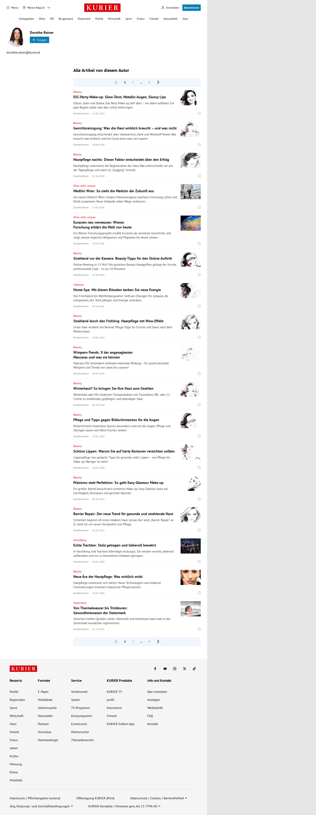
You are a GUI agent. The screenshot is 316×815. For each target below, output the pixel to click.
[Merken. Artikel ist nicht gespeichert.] (199, 113)
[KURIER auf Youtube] (165, 668)
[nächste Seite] (158, 82)
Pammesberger (48, 740)
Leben (14, 748)
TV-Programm (80, 708)
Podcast (43, 724)
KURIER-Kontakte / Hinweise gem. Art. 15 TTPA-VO (122, 806)
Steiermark (79, 602)
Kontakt (152, 724)
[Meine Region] (34, 7)
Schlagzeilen (26, 19)
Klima (14, 772)
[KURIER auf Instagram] (175, 668)
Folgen (39, 40)
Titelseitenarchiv (82, 740)
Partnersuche (80, 732)
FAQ (150, 716)
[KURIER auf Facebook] (155, 668)
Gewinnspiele (47, 708)
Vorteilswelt (79, 692)
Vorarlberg (79, 540)
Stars (185, 19)
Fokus (14, 740)
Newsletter (45, 716)
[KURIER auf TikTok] (194, 668)
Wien (42, 19)
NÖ (52, 19)
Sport (128, 19)
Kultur (141, 19)
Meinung (16, 764)
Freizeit (154, 19)
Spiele (75, 700)
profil (110, 700)
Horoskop (44, 732)
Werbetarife (155, 708)
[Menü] (12, 7)
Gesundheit (170, 19)
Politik (99, 19)
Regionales (17, 700)
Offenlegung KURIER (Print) (95, 798)
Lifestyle (78, 284)
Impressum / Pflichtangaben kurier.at (35, 798)
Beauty (77, 91)
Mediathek (45, 700)
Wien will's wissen (84, 185)
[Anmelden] (170, 7)
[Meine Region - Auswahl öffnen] (49, 7)
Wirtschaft (114, 19)
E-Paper (43, 692)
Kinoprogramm (81, 716)
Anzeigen (153, 700)
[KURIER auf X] (184, 668)
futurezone (114, 708)
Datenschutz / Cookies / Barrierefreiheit (157, 798)
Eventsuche (79, 724)
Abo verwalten (157, 692)
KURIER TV (114, 692)
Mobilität (16, 780)
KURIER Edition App (120, 724)
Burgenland (66, 19)
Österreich (84, 19)
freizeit (14, 732)
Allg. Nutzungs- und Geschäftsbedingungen (40, 806)
